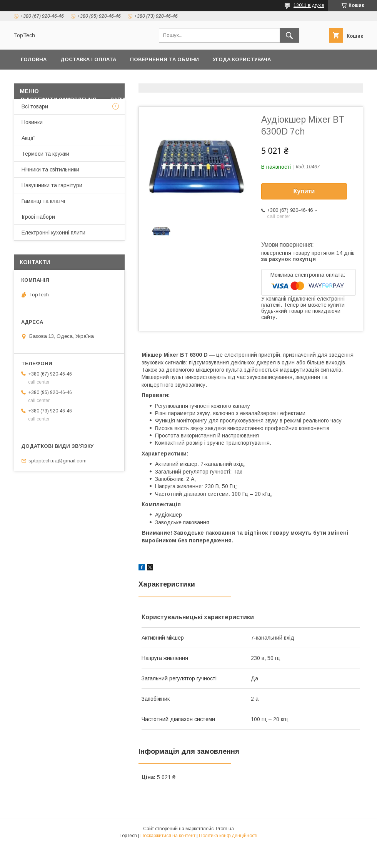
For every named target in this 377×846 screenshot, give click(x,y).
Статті (200, 99)
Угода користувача (242, 59)
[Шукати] (289, 35)
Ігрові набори (38, 217)
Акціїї (28, 138)
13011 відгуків (309, 5)
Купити (304, 191)
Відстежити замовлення (59, 99)
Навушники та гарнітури (52, 185)
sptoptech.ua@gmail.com (57, 461)
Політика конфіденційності (63, 79)
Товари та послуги (190, 79)
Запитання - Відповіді (143, 99)
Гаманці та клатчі (43, 201)
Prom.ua (225, 828)
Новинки (32, 122)
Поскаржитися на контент (167, 835)
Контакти (133, 79)
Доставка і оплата (88, 59)
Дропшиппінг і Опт (269, 79)
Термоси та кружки (45, 154)
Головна (34, 59)
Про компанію (333, 79)
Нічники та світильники (50, 169)
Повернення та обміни (164, 59)
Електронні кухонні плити (53, 232)
